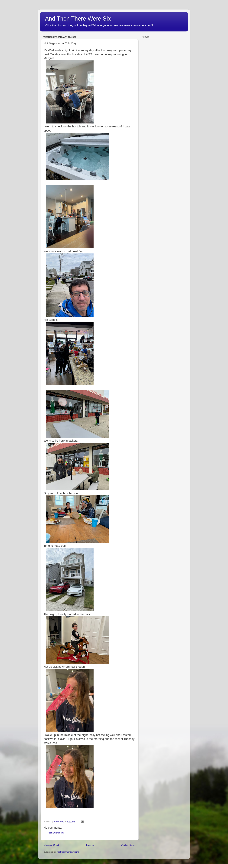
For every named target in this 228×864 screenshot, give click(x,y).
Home (90, 845)
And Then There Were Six (78, 18)
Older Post (128, 845)
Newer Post (51, 845)
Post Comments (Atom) (68, 852)
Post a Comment (56, 833)
